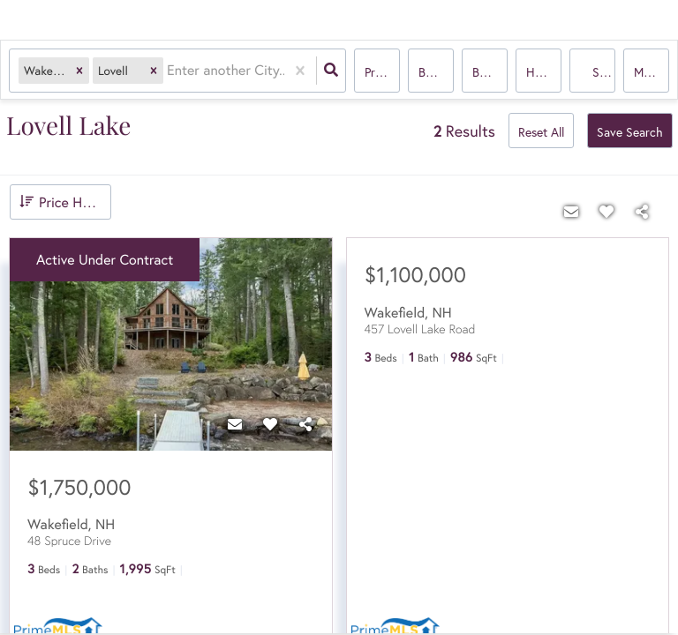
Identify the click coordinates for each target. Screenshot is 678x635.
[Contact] (234, 424)
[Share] (305, 424)
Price (377, 72)
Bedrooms (436, 72)
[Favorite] (270, 424)
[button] (79, 71)
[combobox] (168, 71)
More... (651, 72)
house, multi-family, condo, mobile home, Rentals (543, 72)
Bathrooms (490, 72)
